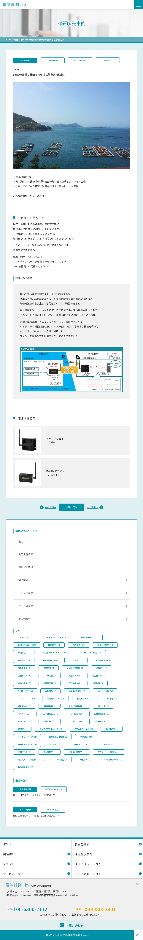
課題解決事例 (18, 39)
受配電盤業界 (25, 554)
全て (20, 541)
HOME (8, 39)
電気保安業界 (25, 567)
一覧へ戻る (71, 507)
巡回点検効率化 (80, 60)
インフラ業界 (25, 593)
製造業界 (23, 580)
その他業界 (25, 60)
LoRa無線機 (53, 60)
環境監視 (108, 60)
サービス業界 (25, 606)
